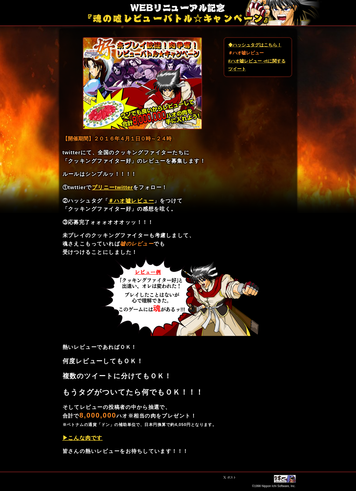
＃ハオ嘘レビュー (131, 200)
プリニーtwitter (112, 187)
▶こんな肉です (83, 438)
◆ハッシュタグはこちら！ (255, 45)
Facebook (256, 477)
